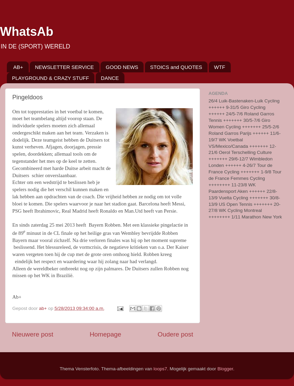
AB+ (18, 67)
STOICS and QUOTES (176, 67)
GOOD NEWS (122, 67)
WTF (219, 67)
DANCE (110, 78)
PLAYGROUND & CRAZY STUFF (50, 78)
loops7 (160, 368)
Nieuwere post (32, 334)
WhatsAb (26, 32)
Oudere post (175, 334)
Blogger (225, 368)
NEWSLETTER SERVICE (64, 67)
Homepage (105, 334)
